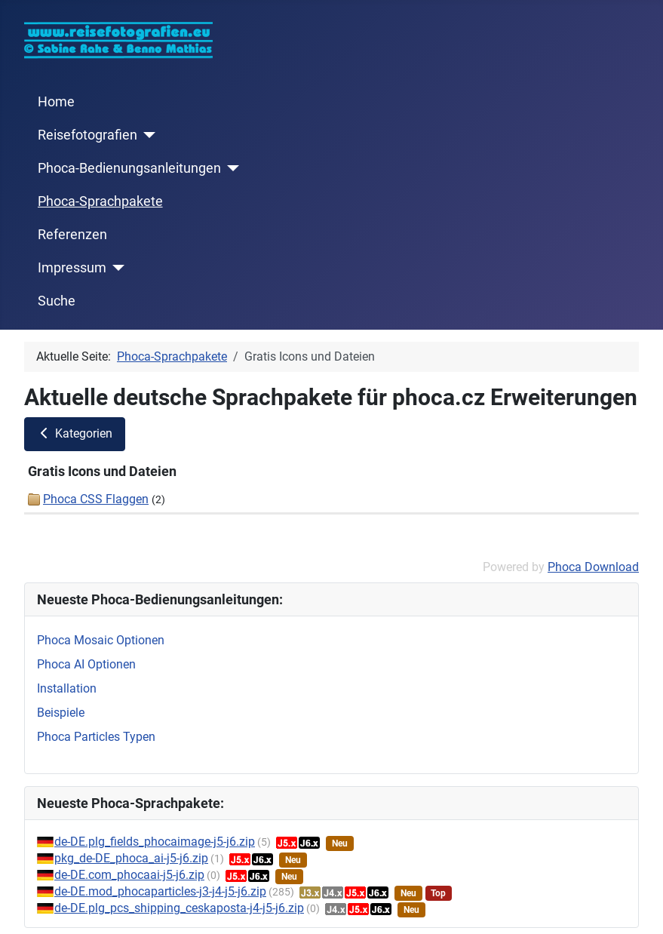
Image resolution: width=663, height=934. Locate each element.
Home (56, 101)
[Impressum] (115, 268)
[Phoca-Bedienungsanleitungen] (230, 168)
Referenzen (72, 234)
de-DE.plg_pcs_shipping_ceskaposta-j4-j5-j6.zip (179, 908)
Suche (56, 301)
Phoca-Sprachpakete (100, 201)
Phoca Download (593, 567)
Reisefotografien (87, 135)
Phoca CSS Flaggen (96, 499)
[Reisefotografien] (146, 135)
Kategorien (74, 433)
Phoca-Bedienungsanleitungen (129, 168)
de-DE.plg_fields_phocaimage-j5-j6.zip (154, 841)
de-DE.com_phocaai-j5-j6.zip (129, 875)
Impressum (72, 267)
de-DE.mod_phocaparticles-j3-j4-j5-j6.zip (160, 891)
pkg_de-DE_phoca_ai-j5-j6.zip (131, 858)
